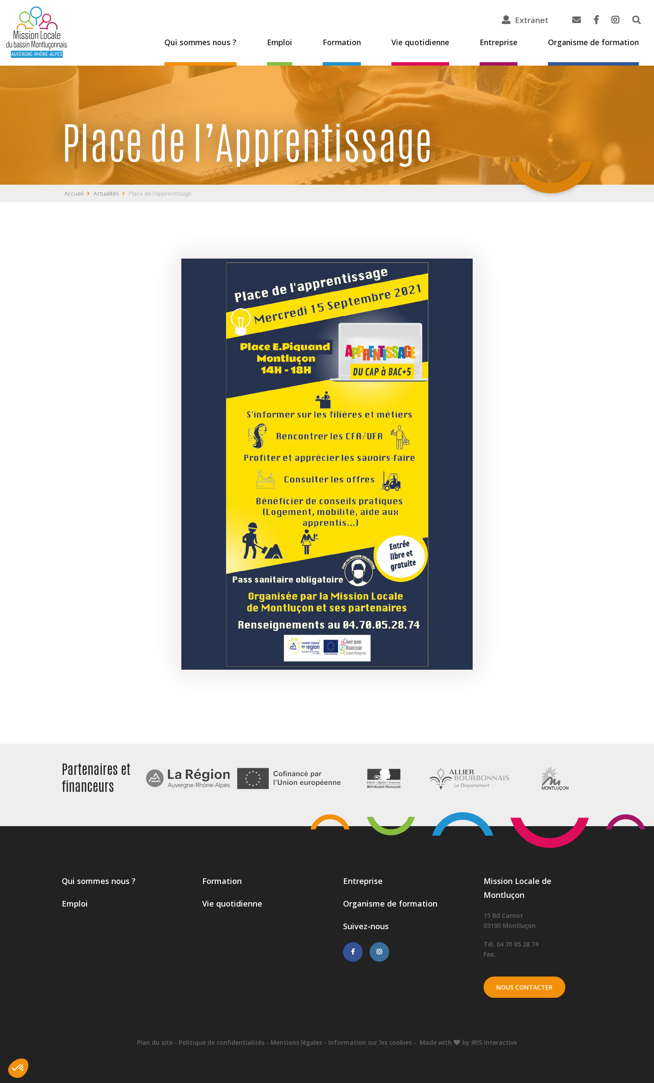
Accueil (73, 193)
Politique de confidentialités (221, 1042)
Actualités (106, 193)
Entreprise (494, 42)
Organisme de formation (591, 42)
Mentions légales (296, 1042)
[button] (18, 1068)
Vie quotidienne (414, 42)
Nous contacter (525, 987)
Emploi (270, 42)
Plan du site (155, 1042)
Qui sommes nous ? (190, 42)
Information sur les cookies (370, 1042)
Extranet (531, 20)
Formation (334, 42)
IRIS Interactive (494, 1042)
